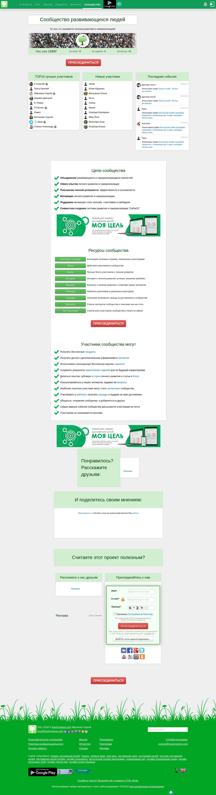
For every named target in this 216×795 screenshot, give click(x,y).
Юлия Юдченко (94, 88)
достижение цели (127, 756)
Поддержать (106, 739)
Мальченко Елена (95, 93)
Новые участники (107, 76)
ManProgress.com (61, 727)
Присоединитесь (84, 513)
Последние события (162, 76)
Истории (70, 278)
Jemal (89, 84)
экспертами (113, 388)
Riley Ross (91, 117)
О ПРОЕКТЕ (25, 4)
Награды (70, 298)
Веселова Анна (94, 122)
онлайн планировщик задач (162, 759)
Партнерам (106, 744)
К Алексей (37, 84)
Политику (148, 614)
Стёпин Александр (41, 126)
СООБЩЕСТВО (92, 4)
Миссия (83, 739)
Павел (35, 112)
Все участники (70, 310)
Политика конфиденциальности (45, 744)
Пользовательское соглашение (45, 739)
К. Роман (36, 103)
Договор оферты (37, 748)
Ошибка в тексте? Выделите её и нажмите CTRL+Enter (108, 780)
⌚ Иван (36, 122)
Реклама (104, 748)
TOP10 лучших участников (54, 76)
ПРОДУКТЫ (61, 4)
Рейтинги (70, 291)
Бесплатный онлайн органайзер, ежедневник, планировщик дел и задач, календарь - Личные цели (163, 115)
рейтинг (136, 513)
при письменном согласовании (147, 786)
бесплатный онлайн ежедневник (107, 759)
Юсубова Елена (94, 126)
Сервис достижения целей (65, 756)
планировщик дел (135, 759)
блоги (136, 376)
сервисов (119, 364)
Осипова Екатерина (96, 112)
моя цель (112, 756)
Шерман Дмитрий (40, 98)
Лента (70, 265)
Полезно (128, 471)
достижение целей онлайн (50, 759)
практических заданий (98, 370)
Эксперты (70, 304)
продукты (90, 351)
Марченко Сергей (40, 93)
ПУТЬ (37, 4)
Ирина (89, 107)
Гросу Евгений (39, 88)
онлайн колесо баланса (82, 762)
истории (96, 376)
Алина (89, 103)
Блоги (70, 272)
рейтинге (81, 394)
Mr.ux (89, 98)
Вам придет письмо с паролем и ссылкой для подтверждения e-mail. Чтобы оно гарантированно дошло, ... (133, 633)
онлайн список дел (57, 762)
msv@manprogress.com (50, 731)
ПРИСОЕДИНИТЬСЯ (83, 62)
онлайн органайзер (77, 759)
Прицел (85, 756)
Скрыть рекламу (95, 615)
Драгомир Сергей (146, 85)
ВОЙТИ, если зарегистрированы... (133, 639)
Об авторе (85, 744)
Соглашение (134, 614)
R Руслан (36, 107)
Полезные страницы (70, 259)
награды (102, 394)
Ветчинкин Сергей (41, 117)
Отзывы (83, 748)
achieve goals (98, 756)
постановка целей (148, 756)
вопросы (121, 382)
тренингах (123, 358)
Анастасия (143, 123)
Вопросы (70, 285)
